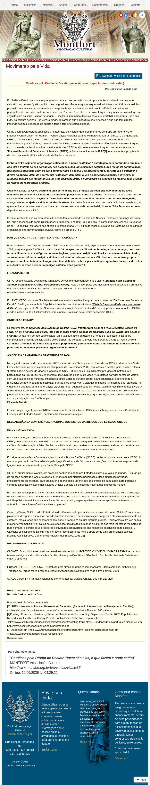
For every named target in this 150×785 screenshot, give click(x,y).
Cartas (15, 4)
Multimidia (31, 4)
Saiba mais (87, 742)
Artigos (64, 4)
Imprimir (133, 75)
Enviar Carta (49, 749)
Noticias (49, 4)
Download (104, 75)
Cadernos (81, 4)
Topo (141, 779)
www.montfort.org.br (20, 734)
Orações (120, 4)
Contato (135, 4)
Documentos (101, 4)
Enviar (119, 75)
